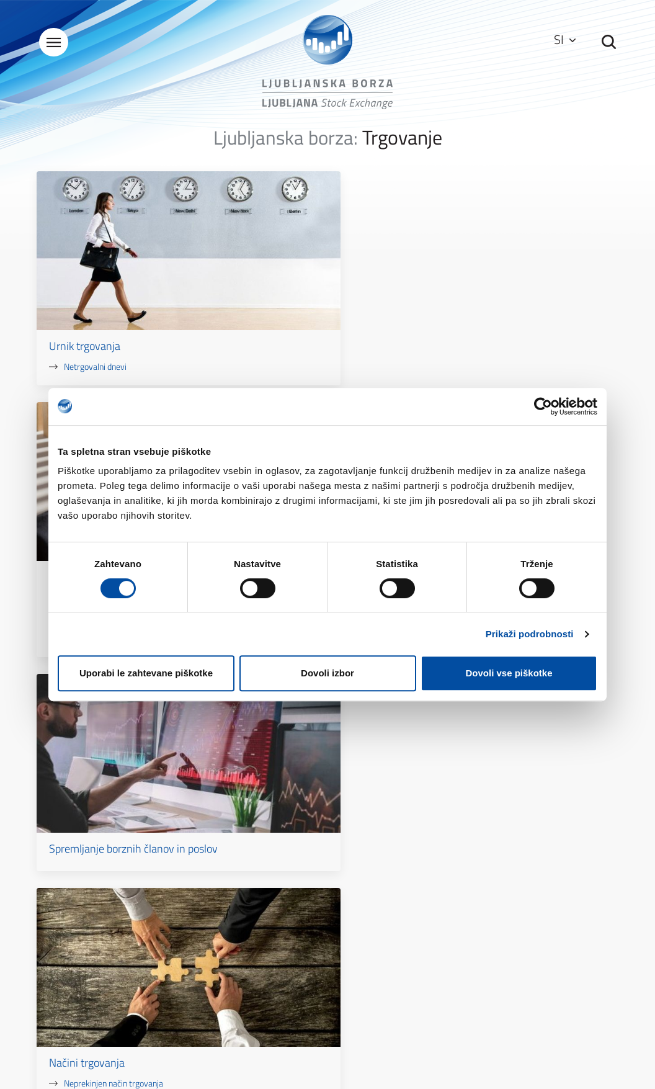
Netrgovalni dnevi (97, 307)
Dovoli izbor (327, 673)
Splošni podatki (231, 895)
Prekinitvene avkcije (301, 334)
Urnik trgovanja (87, 287)
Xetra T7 (280, 307)
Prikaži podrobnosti (530, 634)
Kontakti (219, 913)
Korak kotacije (290, 348)
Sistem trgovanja (289, 287)
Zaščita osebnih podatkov (399, 913)
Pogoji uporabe (379, 895)
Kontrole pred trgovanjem (311, 321)
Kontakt (466, 784)
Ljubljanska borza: (286, 141)
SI (562, 40)
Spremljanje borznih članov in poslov (516, 294)
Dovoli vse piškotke (508, 673)
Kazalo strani (376, 878)
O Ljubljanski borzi (236, 878)
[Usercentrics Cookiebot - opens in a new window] (543, 406)
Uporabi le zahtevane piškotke (146, 673)
